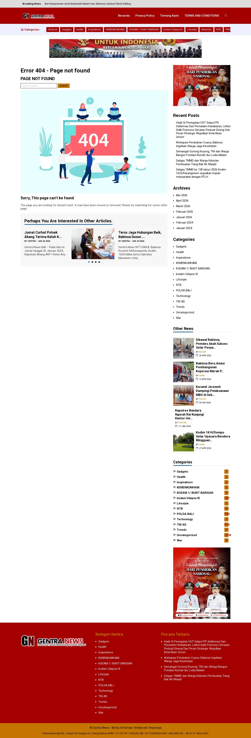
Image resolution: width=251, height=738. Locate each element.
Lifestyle (192, 29)
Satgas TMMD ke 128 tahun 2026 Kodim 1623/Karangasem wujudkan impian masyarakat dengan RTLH (201, 173)
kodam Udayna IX (173, 29)
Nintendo (206, 29)
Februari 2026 (184, 211)
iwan (202, 375)
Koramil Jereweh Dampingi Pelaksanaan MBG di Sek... (212, 390)
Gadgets (67, 29)
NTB (218, 29)
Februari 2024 (184, 222)
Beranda (124, 15)
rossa (202, 352)
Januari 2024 (184, 228)
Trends (180, 307)
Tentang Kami (169, 15)
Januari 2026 (184, 217)
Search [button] (64, 85)
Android (52, 29)
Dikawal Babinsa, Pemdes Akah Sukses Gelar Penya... (212, 343)
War (178, 318)
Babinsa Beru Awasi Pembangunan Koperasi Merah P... (210, 367)
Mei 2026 (181, 195)
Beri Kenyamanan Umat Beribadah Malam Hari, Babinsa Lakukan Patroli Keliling (88, 3)
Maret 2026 (183, 206)
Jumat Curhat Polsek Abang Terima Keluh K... (43, 234)
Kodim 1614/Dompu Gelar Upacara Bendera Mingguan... (213, 436)
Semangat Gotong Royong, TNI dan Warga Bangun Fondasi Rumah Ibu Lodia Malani (202, 153)
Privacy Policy (144, 15)
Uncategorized (185, 312)
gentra (126, 241)
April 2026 (182, 200)
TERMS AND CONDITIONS (201, 15)
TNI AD (180, 301)
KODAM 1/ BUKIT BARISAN (144, 29)
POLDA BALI (183, 290)
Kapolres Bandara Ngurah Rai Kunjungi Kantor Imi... (189, 414)
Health (79, 29)
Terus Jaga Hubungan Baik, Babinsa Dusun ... (140, 234)
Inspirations (94, 29)
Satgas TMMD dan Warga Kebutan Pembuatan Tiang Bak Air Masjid (197, 162)
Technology (183, 296)
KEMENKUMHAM (115, 29)
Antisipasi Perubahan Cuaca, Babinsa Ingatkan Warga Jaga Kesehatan (199, 144)
